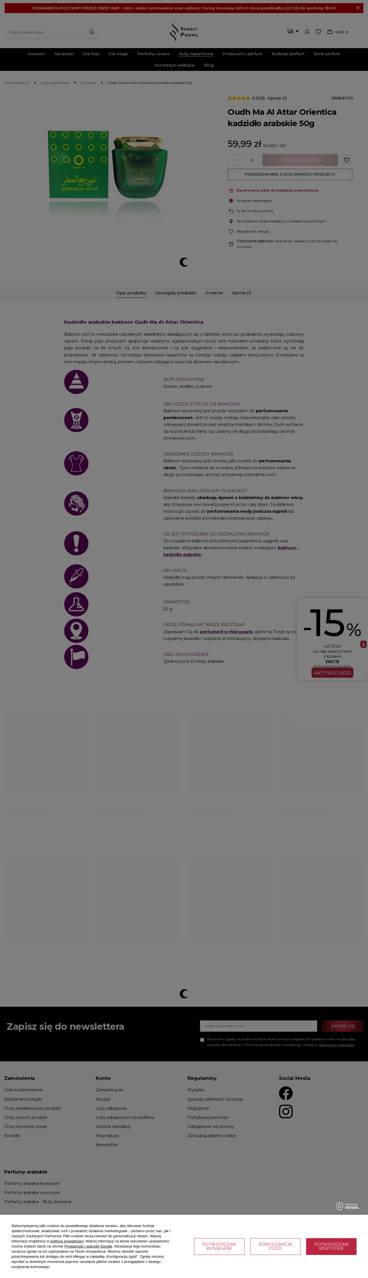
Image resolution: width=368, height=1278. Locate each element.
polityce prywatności (67, 1241)
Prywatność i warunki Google (88, 1246)
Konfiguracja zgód (275, 1246)
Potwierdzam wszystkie (331, 1246)
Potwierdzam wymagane (219, 1246)
